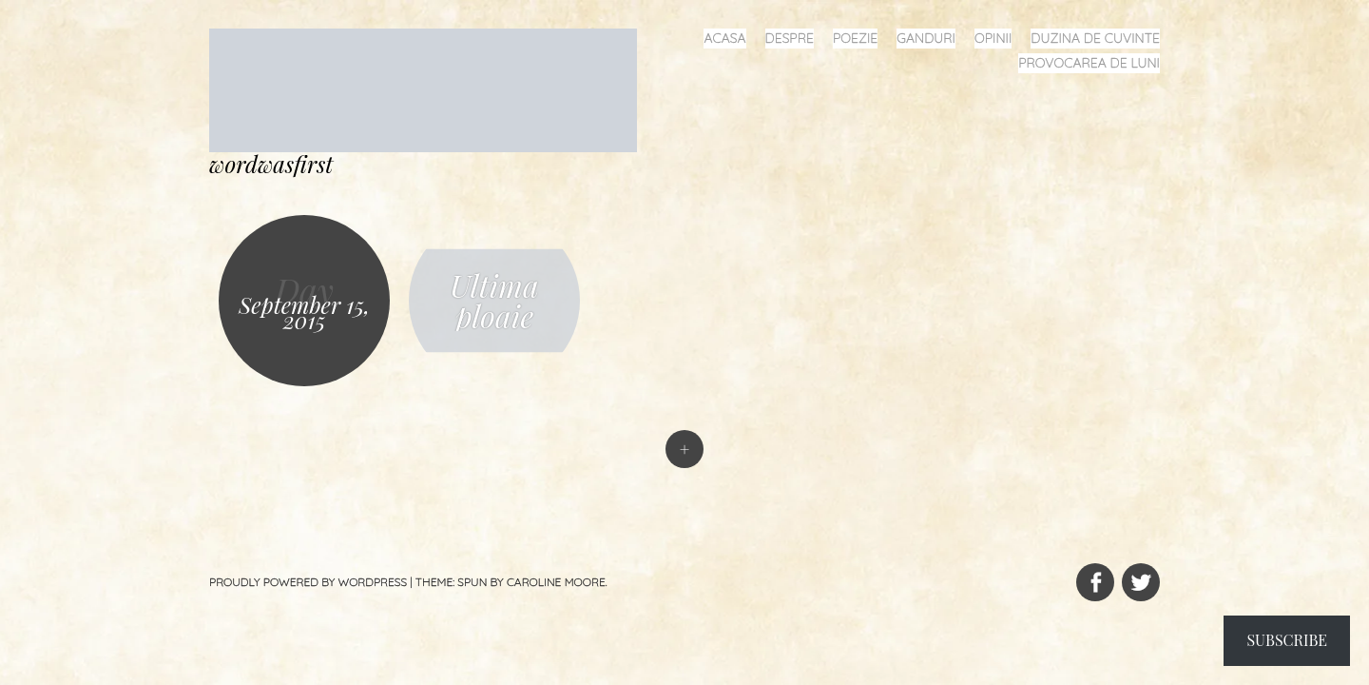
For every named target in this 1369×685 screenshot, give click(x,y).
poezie (855, 38)
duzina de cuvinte (1095, 38)
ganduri (926, 38)
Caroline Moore (556, 582)
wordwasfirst (271, 163)
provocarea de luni (1089, 62)
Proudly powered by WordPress (308, 582)
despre (789, 38)
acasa (724, 38)
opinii (993, 38)
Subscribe (1286, 640)
